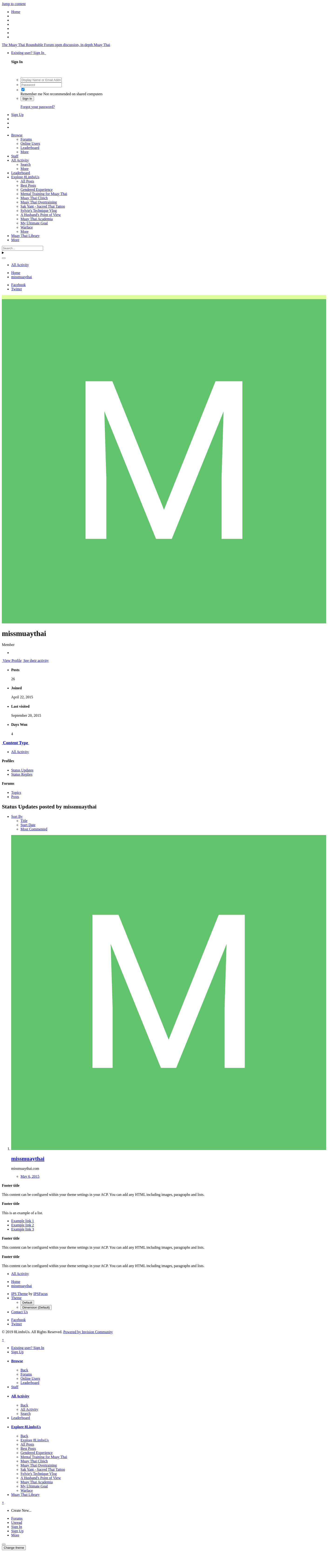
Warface (26, 227)
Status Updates (22, 770)
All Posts (27, 181)
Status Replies (21, 774)
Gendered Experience (36, 190)
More (24, 152)
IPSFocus (40, 1294)
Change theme (14, 1547)
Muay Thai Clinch (34, 198)
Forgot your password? (37, 107)
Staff (14, 156)
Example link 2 (22, 1225)
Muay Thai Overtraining (38, 202)
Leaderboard (29, 148)
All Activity (20, 160)
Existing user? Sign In (28, 53)
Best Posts (28, 185)
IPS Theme (19, 1294)
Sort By (17, 816)
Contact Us (19, 1312)
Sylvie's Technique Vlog (38, 211)
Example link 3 (22, 1229)
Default (27, 1302)
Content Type (15, 742)
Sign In (27, 98)
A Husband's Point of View (40, 215)
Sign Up (17, 115)
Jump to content (14, 4)
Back (24, 1370)
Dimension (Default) (36, 1307)
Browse (17, 135)
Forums (26, 139)
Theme (16, 1298)
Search (25, 164)
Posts (15, 797)
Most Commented (33, 829)
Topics (16, 793)
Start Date (27, 825)
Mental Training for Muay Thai (43, 194)
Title (23, 821)
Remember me (31, 94)
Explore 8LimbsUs (25, 177)
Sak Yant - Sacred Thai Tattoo (42, 206)
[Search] (22, 248)
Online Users (30, 143)
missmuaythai (27, 1159)
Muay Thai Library (25, 236)
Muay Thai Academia (36, 219)
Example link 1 (22, 1221)
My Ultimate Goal (34, 223)
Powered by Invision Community (88, 1332)
